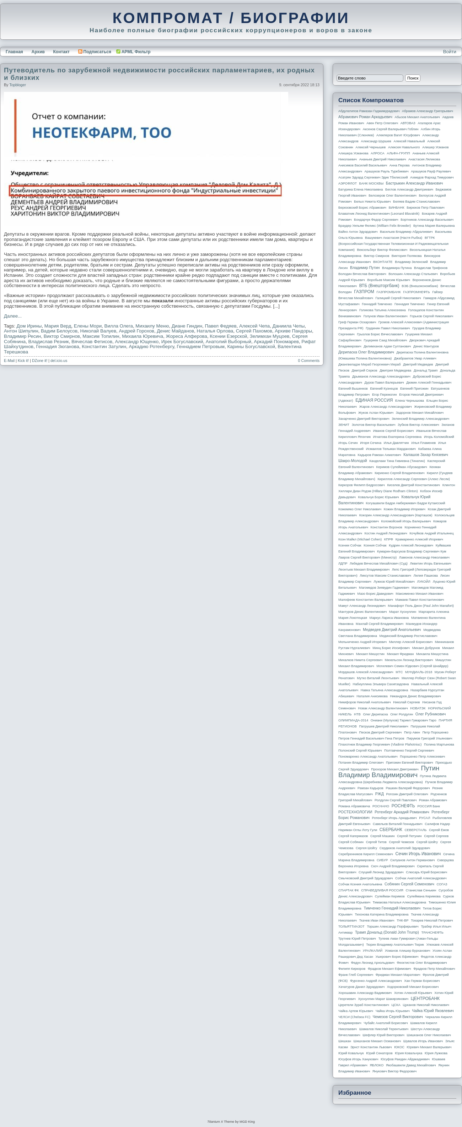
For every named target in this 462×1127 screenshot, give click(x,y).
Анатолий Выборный (228, 341)
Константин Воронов (386, 527)
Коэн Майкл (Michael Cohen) (360, 539)
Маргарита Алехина (434, 612)
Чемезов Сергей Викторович (398, 1017)
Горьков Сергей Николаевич (431, 316)
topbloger (17, 85)
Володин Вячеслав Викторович (362, 274)
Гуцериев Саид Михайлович (385, 340)
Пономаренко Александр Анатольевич (368, 756)
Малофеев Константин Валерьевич (365, 599)
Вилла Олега (118, 326)
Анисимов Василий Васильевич (362, 165)
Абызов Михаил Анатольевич (417, 117)
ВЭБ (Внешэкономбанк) (420, 286)
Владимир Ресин (22, 336)
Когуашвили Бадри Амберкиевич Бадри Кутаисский (405, 503)
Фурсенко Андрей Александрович (376, 981)
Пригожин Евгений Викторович (409, 762)
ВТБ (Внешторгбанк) (379, 285)
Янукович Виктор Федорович (394, 1071)
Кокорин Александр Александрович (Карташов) (396, 515)
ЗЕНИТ (343, 425)
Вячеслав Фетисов (91, 341)
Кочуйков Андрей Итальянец (431, 533)
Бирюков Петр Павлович (425, 207)
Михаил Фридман (400, 654)
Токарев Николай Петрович (432, 920)
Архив (38, 51)
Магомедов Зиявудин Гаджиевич (384, 587)
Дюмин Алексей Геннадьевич (428, 382)
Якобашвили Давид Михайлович (411, 1065)
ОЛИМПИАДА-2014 (353, 720)
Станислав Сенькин (421, 890)
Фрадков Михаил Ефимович (389, 969)
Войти (449, 51)
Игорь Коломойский (439, 437)
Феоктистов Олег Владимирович (422, 962)
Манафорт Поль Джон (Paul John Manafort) (421, 606)
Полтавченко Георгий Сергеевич (409, 750)
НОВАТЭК (417, 708)
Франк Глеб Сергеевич (355, 975)
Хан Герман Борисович (422, 981)
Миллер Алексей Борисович (411, 642)
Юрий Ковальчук (351, 1053)
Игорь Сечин (348, 443)
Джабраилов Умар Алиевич (415, 358)
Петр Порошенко (435, 732)
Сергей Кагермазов (353, 836)
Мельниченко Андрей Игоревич (362, 642)
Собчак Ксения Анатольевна (360, 884)
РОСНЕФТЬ (403, 805)
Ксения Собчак (375, 545)
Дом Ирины (29, 326)
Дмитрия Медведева (395, 370)
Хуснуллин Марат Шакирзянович (383, 999)
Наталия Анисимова (371, 696)
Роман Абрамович (433, 800)
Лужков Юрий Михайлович (394, 581)
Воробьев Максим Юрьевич (388, 280)
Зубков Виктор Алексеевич (418, 425)
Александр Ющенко (137, 341)
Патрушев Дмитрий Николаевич (383, 726)
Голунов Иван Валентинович (386, 316)
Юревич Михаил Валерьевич (429, 1047)
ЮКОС (399, 1047)
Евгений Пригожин (414, 388)
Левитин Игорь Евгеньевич (430, 563)
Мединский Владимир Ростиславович (408, 636)
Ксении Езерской (228, 336)
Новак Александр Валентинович (383, 708)
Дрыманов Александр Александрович (381, 376)
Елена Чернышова (409, 400)
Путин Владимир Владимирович (388, 771)
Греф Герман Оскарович (357, 322)
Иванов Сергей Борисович (393, 431)
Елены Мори (88, 326)
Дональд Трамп (425, 370)
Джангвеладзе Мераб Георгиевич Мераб (369, 364)
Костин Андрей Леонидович (386, 533)
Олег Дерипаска (375, 714)
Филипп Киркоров (351, 969)
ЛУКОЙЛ (423, 581)
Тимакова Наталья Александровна (399, 902)
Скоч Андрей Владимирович (393, 866)
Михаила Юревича (142, 336)
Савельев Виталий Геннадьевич (398, 824)
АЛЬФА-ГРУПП (398, 153)
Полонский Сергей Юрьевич (360, 750)
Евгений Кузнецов (384, 388)
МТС (399, 672)
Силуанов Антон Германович (412, 860)
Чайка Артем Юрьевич (355, 1011)
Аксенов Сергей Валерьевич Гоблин (391, 129)
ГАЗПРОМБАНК (388, 292)
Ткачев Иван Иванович (376, 920)
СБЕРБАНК (391, 829)
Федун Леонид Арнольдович (372, 962)
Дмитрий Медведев (418, 364)
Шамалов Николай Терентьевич (383, 1029)
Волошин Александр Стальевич (412, 274)
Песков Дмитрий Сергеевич (380, 732)
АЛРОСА (378, 153)
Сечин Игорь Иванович (418, 853)
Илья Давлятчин (396, 443)
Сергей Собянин (351, 842)
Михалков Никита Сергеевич (360, 660)
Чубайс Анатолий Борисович (386, 1023)
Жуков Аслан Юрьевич (375, 412)
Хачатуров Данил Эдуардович (361, 987)
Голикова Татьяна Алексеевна (382, 310)
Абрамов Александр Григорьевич (427, 111)
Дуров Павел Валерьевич (384, 382)
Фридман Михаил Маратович (398, 975)
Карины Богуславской (251, 346)
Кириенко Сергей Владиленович (399, 473)
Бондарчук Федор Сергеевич (376, 219)
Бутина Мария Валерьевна (434, 225)
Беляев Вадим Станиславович (416, 201)
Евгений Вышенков (353, 388)
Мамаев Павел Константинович (420, 599)
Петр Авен (412, 732)
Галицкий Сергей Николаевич (398, 298)
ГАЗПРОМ (364, 291)
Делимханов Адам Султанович (387, 346)
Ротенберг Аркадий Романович (402, 812)
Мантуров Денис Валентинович (362, 612)
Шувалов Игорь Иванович (423, 1041)
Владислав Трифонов (430, 268)
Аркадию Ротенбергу (151, 346)
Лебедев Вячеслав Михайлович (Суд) (379, 563)
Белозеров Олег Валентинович (393, 195)
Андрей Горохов (136, 331)
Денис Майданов (175, 331)
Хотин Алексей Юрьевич (413, 993)
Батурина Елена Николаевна (360, 189)
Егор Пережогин (384, 394)
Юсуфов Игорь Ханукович (358, 1059)
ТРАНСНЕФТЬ (432, 932)
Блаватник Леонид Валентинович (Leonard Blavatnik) (378, 213)
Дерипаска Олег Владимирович (366, 352)
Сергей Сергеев (436, 836)
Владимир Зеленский (411, 262)
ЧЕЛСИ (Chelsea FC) (354, 1017)
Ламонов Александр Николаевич (424, 557)
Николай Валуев (98, 331)
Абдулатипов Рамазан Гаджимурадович (368, 111)
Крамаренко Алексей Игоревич (419, 539)
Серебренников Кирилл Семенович (365, 854)
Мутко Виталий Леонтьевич (378, 678)
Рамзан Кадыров (370, 788)
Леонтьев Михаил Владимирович (364, 569)
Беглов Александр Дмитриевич (409, 189)
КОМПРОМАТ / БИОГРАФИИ (230, 17)
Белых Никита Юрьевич (372, 201)
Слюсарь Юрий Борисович (426, 872)
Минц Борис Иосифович (391, 648)
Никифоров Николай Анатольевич (364, 702)
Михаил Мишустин (370, 654)
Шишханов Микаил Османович (377, 1041)
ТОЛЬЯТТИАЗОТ (351, 926)
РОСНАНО (380, 806)
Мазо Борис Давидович (375, 593)
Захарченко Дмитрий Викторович (364, 418)
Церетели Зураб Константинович (363, 1005)
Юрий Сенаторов (379, 1053)
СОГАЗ (442, 884)
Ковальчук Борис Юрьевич (378, 497)
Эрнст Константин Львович (371, 1047)
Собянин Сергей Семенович (409, 884)
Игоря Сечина (370, 443)
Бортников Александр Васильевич (427, 219)
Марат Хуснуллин (402, 612)
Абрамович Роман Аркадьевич (365, 117)
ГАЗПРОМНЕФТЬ (416, 292)
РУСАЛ (424, 818)
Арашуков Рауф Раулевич (431, 171)
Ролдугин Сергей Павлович (396, 800)
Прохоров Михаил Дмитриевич (394, 769)
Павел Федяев (220, 326)
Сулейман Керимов (390, 896)
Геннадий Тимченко (377, 304)
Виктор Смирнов (62, 336)
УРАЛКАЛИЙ (372, 950)
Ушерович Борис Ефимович (397, 956)
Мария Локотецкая (352, 618)
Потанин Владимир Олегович (360, 762)
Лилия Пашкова (426, 575)
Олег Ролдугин (401, 714)
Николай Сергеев (406, 702)
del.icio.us (58, 360)
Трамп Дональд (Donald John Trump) (387, 932)
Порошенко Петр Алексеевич (422, 756)
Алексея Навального (404, 147)
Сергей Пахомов (254, 331)
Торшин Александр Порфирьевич (392, 926)
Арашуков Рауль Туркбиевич (387, 171)
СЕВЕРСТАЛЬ (415, 830)
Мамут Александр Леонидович (362, 606)
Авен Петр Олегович (382, 123)
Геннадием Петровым (201, 346)
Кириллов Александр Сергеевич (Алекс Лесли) (413, 479)
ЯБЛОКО (376, 1065)
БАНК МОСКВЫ (371, 183)
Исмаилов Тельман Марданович (391, 449)
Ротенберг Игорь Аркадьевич (394, 818)
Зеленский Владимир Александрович (420, 418)
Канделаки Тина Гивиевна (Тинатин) (397, 461)
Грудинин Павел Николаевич (388, 328)
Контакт (61, 51)
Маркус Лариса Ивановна (389, 618)
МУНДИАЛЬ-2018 (418, 672)
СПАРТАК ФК (348, 890)
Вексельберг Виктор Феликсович (382, 250)
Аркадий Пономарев (276, 341)
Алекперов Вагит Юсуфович (398, 135)
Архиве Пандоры (293, 331)
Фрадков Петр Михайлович (434, 969)
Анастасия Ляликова (424, 159)
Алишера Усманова (353, 153)
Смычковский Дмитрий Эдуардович (365, 878)
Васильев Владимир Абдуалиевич (406, 231)
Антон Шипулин (21, 331)
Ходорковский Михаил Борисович (413, 987)
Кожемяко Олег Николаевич (359, 509)
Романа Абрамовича (354, 806)
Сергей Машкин (382, 836)
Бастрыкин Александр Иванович (414, 183)
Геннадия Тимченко (409, 304)
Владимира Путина (397, 268)
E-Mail (9, 360)
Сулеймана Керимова (423, 896)
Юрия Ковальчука (408, 1053)
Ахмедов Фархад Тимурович (432, 177)
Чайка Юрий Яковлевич (432, 1010)
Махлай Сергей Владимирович (379, 624)
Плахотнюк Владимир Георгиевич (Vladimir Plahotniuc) (379, 744)
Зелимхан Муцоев (270, 336)
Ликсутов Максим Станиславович (385, 575)
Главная (14, 51)
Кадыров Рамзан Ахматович (379, 455)
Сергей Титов (376, 842)
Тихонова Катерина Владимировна (381, 914)
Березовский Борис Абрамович (362, 207)
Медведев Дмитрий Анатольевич (392, 629)
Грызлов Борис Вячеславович (380, 334)
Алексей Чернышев (370, 147)
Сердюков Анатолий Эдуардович (405, 848)
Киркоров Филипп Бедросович (361, 485)
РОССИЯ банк (428, 806)
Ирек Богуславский (182, 341)
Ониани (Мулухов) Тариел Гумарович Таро (403, 720)
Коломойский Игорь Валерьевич (406, 521)
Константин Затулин (104, 346)
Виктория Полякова (407, 256)
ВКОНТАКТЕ (383, 262)
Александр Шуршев (376, 141)
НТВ (357, 714)
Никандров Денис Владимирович (415, 696)
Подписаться (94, 51)
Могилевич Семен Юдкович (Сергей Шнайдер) (412, 666)
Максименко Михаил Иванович (419, 593)
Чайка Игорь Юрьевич (393, 1011)
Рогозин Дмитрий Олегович (407, 794)
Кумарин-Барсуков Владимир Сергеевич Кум (411, 551)
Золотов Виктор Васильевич (374, 425)
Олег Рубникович (430, 714)
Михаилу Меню (152, 326)
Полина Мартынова (439, 744)
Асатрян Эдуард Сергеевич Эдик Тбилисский (373, 177)
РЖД (379, 794)
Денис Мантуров (426, 346)
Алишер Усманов (435, 147)
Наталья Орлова (215, 331)
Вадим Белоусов (59, 331)
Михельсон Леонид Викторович (409, 660)
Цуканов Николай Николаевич (426, 1005)
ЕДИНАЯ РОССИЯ (374, 400)
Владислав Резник (48, 341)
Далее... (13, 316)
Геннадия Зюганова (57, 346)
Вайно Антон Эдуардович (357, 231)
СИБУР (382, 860)
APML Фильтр (136, 51)
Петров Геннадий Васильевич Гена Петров (371, 738)
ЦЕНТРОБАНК (425, 998)
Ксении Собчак (349, 545)
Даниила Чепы (289, 326)
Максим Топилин (100, 336)
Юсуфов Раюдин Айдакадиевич (405, 1059)
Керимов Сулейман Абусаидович (401, 467)
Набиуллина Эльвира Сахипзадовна (381, 684)
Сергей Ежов (439, 830)
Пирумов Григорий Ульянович (429, 738)
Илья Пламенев (423, 443)
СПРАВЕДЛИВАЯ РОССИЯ (382, 890)
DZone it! (39, 360)
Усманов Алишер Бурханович (407, 950)
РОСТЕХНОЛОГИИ (355, 812)
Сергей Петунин (409, 836)
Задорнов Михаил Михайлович (420, 412)
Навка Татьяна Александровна (384, 690)
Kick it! (23, 360)
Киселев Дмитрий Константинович (413, 485)
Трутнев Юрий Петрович (357, 938)
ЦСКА (395, 1005)
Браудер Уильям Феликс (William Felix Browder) (374, 225)
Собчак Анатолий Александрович (421, 878)
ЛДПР (342, 563)
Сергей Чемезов (401, 842)
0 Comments (308, 360)
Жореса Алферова (186, 336)
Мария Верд (57, 326)
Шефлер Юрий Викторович (383, 1035)
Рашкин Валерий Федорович (408, 788)
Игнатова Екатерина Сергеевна (397, 437)
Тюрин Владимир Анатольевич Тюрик (395, 944)
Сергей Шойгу (427, 842)
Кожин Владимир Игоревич (404, 509)
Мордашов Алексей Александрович (365, 672)
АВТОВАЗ (408, 123)
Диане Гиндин (187, 326)
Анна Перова (400, 165)
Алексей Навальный (409, 141)
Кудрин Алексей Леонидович (411, 545)
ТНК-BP (402, 920)
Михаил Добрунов (426, 648)
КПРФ (388, 539)
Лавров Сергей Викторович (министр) (367, 557)
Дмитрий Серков (364, 370)
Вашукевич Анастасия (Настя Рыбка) (393, 238)
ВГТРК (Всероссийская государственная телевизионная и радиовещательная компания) (393, 244)
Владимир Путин (365, 267)
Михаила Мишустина (432, 654)
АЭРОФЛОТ (347, 183)
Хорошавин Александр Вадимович (365, 993)
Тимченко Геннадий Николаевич (392, 908)
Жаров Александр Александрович (385, 406)
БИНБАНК (396, 207)
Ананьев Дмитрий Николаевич (382, 159)
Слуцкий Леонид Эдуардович (381, 872)
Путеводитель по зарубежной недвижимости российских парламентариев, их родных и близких (159, 73)
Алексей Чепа (254, 326)
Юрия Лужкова (436, 1053)
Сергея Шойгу (366, 848)
